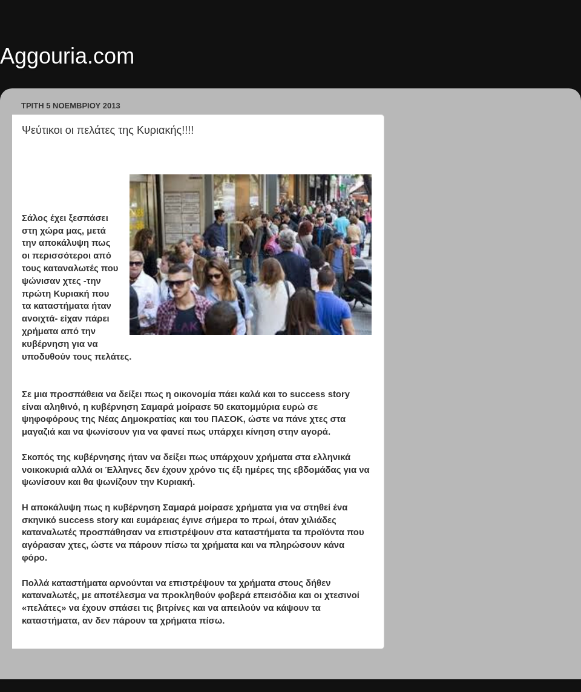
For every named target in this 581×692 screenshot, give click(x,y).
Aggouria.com (67, 56)
